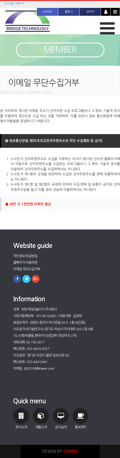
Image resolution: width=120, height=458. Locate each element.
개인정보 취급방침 (25, 256)
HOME (47, 11)
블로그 (69, 11)
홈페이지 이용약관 (25, 262)
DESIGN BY (60, 451)
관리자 (90, 11)
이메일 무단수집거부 (26, 269)
